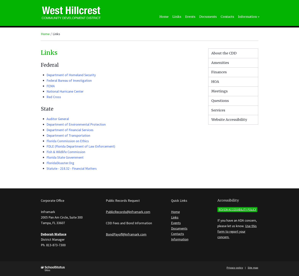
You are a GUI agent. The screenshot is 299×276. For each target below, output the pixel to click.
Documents (179, 228)
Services (218, 110)
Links (174, 217)
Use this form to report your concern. (237, 231)
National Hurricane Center (65, 91)
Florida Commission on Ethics (68, 141)
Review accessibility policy (237, 209)
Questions (220, 100)
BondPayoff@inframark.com (126, 234)
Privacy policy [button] (235, 267)
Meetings (219, 91)
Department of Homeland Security (71, 75)
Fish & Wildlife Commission (66, 152)
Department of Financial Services (70, 130)
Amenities (220, 63)
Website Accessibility (229, 119)
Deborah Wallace (53, 234)
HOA (215, 81)
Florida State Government (65, 157)
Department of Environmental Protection (76, 124)
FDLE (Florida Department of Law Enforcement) (81, 146)
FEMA (51, 86)
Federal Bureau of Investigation (69, 80)
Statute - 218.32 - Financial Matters (72, 168)
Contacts (177, 234)
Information (179, 239)
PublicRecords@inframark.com (128, 212)
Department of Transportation (68, 135)
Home (45, 34)
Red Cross (54, 97)
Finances (219, 72)
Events (176, 223)
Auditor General (58, 119)
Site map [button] (253, 267)
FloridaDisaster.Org (60, 163)
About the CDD (224, 53)
